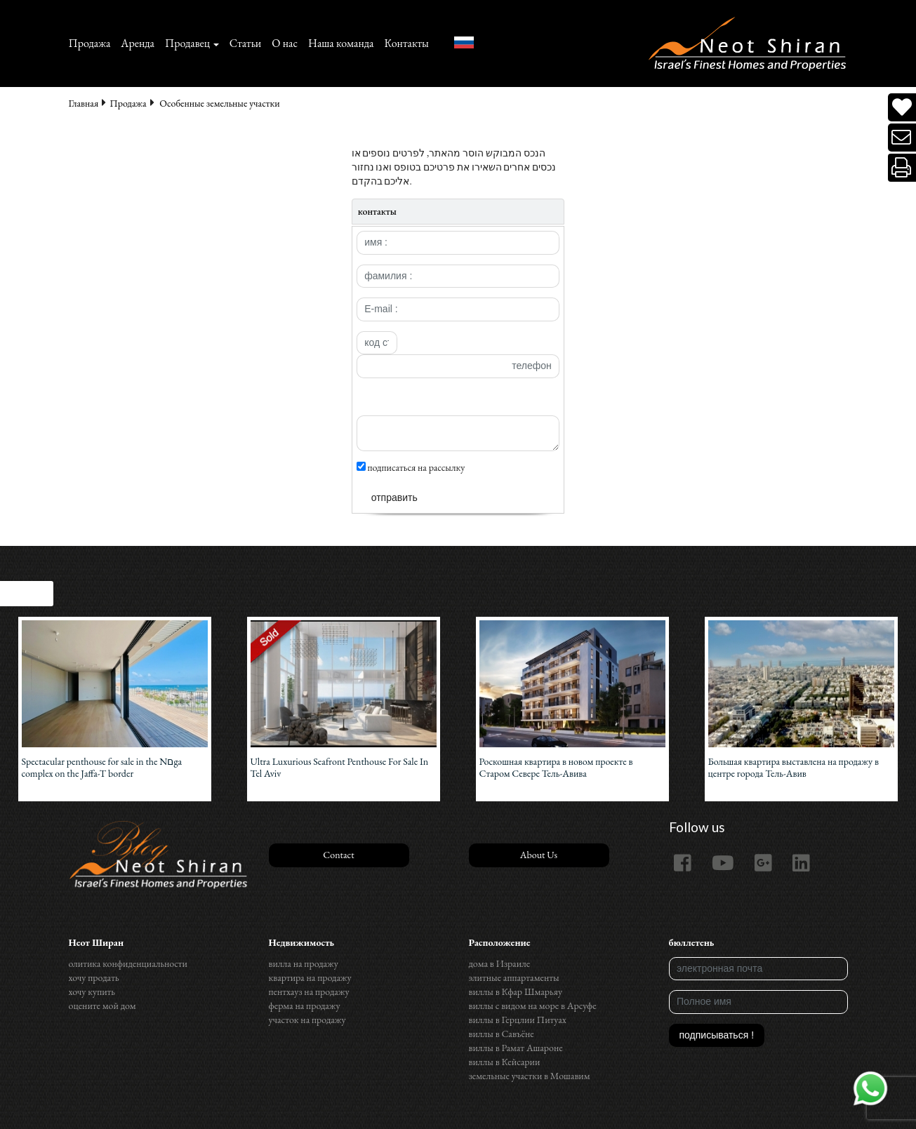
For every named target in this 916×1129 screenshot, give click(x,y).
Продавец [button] (187, 43)
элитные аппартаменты (514, 977)
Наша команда (340, 43)
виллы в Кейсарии (504, 1061)
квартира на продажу (310, 977)
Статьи (246, 43)
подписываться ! (717, 1035)
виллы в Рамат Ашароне (516, 1047)
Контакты (406, 43)
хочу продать (94, 977)
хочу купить (92, 991)
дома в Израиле (500, 963)
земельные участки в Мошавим (529, 1075)
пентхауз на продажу (309, 991)
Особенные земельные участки (219, 103)
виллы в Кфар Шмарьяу (516, 991)
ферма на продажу (304, 1005)
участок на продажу (307, 1019)
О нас (285, 43)
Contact (338, 854)
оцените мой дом (102, 1005)
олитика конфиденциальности (128, 963)
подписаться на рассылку (411, 467)
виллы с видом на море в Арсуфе (533, 1005)
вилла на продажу (303, 963)
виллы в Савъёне (501, 1033)
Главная (84, 103)
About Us (538, 854)
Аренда (137, 43)
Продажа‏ (90, 43)
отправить (394, 497)
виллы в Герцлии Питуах (517, 1019)
